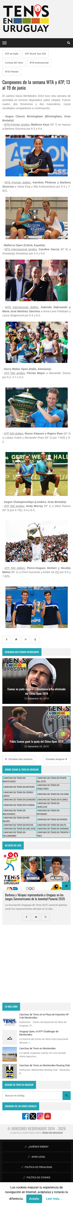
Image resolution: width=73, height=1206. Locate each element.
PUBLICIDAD (36, 1188)
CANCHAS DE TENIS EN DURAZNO (19, 800)
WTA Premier (11, 71)
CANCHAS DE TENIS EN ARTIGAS (18, 787)
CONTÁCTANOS (36, 1198)
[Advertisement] (36, 963)
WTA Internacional (39, 62)
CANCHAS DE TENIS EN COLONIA (53, 794)
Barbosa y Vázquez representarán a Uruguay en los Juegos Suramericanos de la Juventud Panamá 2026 (35, 896)
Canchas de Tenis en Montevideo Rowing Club (44, 1065)
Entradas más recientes (19, 759)
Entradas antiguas (56, 759)
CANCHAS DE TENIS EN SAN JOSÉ (19, 829)
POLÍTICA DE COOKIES (36, 1177)
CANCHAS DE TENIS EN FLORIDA (18, 805)
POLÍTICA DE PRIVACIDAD (36, 1167)
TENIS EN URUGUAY (52, 1133)
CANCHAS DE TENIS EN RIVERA (52, 819)
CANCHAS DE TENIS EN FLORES (52, 800)
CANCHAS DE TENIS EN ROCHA (18, 825)
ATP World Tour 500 (35, 53)
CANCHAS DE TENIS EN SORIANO (53, 829)
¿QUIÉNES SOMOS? (36, 1146)
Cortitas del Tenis (14, 62)
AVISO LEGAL (36, 1157)
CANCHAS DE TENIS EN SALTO (51, 825)
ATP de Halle (11, 53)
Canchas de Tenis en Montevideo (37, 1048)
